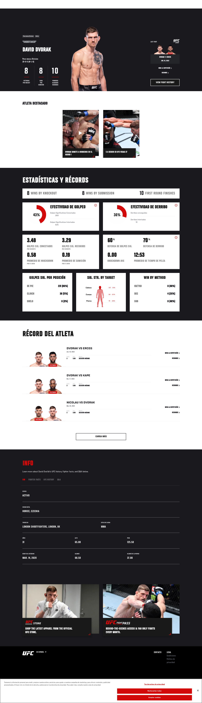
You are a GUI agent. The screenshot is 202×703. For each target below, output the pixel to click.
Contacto (157, 652)
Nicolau (73, 403)
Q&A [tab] (59, 480)
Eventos (20, 10)
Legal (169, 652)
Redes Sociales (151, 10)
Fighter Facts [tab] (34, 480)
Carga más (101, 436)
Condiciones (171, 656)
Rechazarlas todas (155, 691)
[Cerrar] (198, 690)
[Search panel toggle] (181, 10)
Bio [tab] (23, 480)
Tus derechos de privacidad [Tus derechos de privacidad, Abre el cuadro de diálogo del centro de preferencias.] (154, 684)
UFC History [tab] (49, 480)
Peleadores (43, 10)
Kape (86, 376)
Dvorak (72, 349)
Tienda (174, 10)
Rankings (31, 10)
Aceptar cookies (154, 697)
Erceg (87, 349)
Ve (163, 10)
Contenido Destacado (60, 10)
